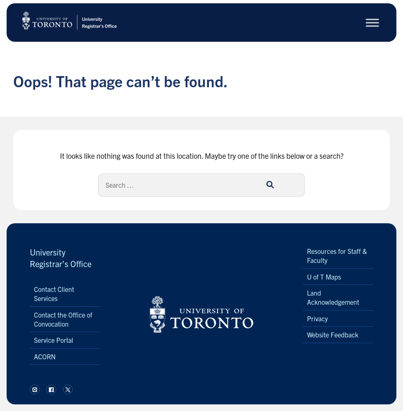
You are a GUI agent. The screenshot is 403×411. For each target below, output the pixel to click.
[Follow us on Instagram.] (35, 389)
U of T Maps (324, 276)
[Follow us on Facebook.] (51, 389)
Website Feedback (332, 334)
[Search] (201, 185)
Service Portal (53, 340)
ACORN (45, 356)
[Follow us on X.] (68, 389)
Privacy (317, 318)
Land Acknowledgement (333, 297)
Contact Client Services (54, 293)
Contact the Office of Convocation (63, 319)
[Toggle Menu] (372, 22)
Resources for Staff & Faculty (337, 255)
